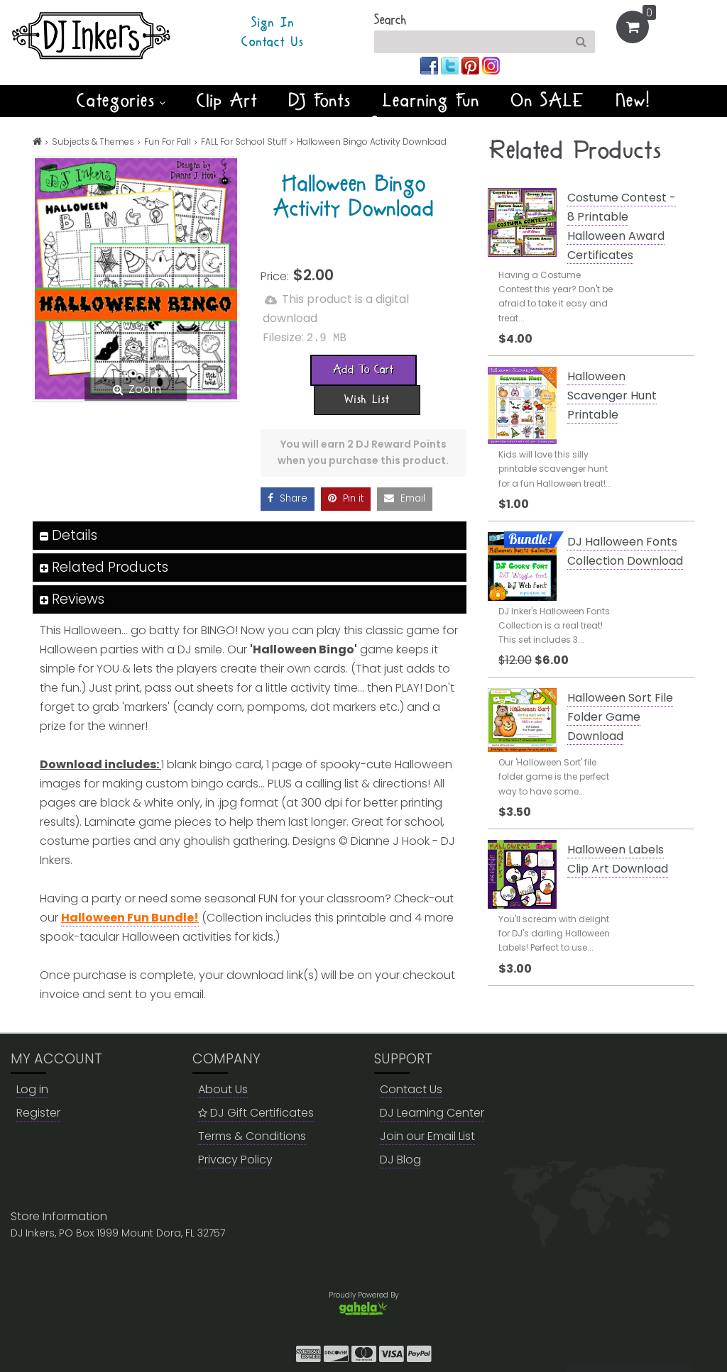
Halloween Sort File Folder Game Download (620, 717)
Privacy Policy (235, 1159)
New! (633, 100)
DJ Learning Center (432, 1112)
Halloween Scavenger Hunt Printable (612, 395)
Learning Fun (431, 100)
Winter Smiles (363, 124)
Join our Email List (427, 1135)
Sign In (273, 23)
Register (38, 1112)
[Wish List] (367, 399)
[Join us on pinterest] (471, 65)
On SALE (548, 100)
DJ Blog (400, 1159)
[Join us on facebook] (430, 65)
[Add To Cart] (363, 369)
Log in (32, 1088)
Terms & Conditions (252, 1135)
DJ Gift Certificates (256, 1112)
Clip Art (227, 100)
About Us (223, 1088)
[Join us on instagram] (491, 65)
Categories (121, 100)
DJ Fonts (320, 100)
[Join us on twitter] (451, 65)
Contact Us (272, 42)
